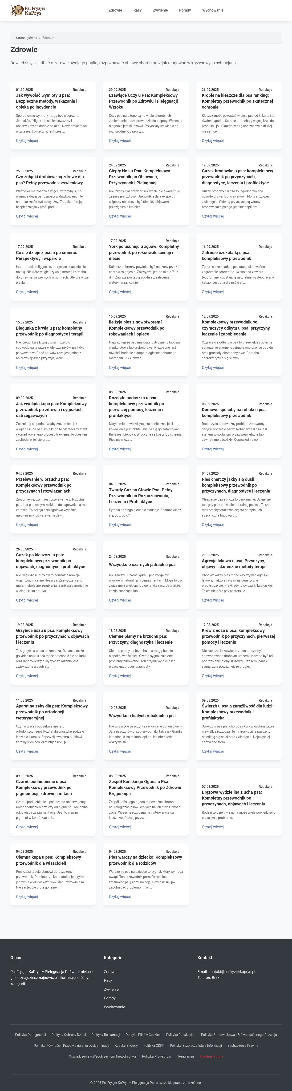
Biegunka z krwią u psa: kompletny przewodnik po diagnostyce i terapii (49, 331)
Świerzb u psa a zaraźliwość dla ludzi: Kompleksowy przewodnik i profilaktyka (237, 711)
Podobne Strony (211, 1056)
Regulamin (186, 1056)
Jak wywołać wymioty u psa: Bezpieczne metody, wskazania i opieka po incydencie (46, 101)
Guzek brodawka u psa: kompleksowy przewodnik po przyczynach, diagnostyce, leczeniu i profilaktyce (237, 176)
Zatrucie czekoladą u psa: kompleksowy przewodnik (226, 255)
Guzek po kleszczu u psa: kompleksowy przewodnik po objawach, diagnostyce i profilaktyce (50, 560)
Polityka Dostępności (30, 1035)
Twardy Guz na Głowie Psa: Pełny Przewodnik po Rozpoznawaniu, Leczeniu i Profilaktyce (141, 495)
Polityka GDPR (153, 1045)
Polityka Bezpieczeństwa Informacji (196, 1045)
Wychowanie (212, 10)
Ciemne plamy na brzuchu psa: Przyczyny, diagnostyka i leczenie (141, 639)
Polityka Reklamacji (106, 1035)
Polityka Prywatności (157, 1056)
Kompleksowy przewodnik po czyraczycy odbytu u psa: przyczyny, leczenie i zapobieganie (236, 327)
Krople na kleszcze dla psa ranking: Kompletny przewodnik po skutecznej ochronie (237, 101)
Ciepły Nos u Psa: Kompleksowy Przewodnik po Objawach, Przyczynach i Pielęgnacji (139, 176)
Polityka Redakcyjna (180, 1035)
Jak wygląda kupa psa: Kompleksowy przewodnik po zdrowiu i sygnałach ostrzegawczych (51, 409)
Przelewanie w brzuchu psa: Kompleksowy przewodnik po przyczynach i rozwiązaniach (44, 485)
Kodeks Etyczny (126, 1045)
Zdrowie (115, 10)
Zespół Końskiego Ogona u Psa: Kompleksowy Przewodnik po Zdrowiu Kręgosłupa (145, 787)
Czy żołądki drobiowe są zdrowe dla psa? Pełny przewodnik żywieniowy (50, 179)
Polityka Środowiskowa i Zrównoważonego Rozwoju (239, 1035)
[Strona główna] (30, 10)
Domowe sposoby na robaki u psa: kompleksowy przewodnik (234, 412)
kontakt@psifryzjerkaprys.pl (232, 972)
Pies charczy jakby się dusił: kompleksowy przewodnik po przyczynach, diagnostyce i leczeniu (236, 485)
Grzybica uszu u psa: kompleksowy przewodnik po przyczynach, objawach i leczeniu (52, 636)
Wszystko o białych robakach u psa (142, 715)
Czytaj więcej (27, 140)
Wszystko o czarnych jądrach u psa (142, 564)
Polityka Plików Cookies (143, 1035)
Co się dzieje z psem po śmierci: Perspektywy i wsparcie (46, 255)
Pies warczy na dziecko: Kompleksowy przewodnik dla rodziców (145, 860)
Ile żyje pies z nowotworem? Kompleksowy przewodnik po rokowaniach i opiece (137, 327)
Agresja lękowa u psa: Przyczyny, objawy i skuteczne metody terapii (234, 563)
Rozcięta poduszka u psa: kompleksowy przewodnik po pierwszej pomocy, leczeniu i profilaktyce (136, 406)
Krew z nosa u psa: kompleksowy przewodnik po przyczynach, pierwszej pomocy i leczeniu (238, 636)
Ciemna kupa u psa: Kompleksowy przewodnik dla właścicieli (48, 860)
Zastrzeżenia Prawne (242, 1045)
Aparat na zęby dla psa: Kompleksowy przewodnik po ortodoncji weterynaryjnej (52, 711)
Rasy (138, 10)
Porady (185, 10)
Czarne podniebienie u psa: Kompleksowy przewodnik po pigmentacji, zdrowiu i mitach (44, 787)
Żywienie (160, 10)
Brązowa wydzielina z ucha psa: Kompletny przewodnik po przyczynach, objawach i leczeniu (233, 798)
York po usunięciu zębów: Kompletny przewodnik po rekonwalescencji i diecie (144, 252)
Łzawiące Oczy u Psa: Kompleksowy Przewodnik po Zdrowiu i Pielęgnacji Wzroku (143, 101)
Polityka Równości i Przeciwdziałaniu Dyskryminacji (71, 1045)
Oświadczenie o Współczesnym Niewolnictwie (103, 1056)
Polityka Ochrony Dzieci (69, 1035)
